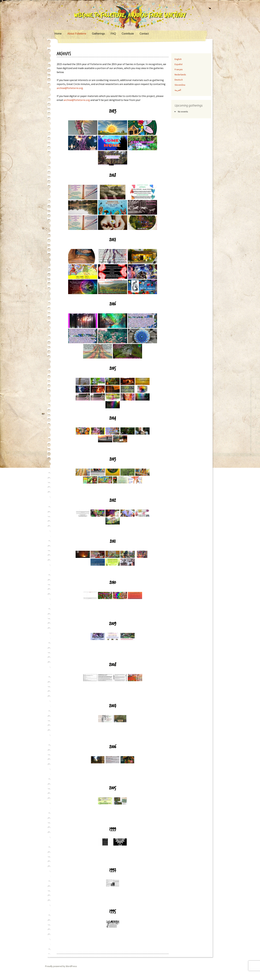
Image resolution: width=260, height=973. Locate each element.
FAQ (113, 33)
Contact (144, 33)
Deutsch (179, 79)
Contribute (128, 33)
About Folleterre (76, 33)
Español (178, 64)
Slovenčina (180, 84)
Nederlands (180, 74)
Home (58, 33)
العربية (178, 89)
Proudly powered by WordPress (61, 966)
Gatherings (98, 33)
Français (179, 69)
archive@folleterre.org (70, 88)
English (178, 59)
